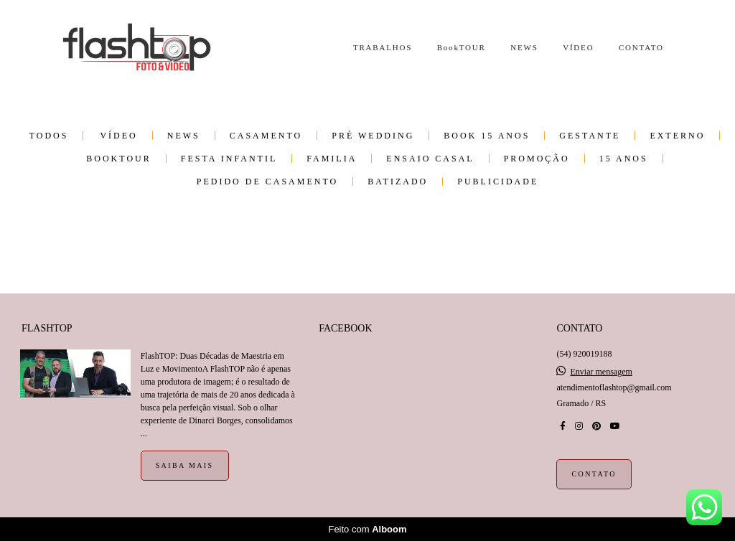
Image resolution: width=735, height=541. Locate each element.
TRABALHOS (382, 47)
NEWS (524, 47)
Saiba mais (185, 465)
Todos (49, 135)
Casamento (266, 135)
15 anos (623, 158)
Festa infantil (229, 158)
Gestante (589, 135)
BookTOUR (461, 47)
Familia (331, 158)
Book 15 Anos (487, 135)
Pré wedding (373, 135)
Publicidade (497, 181)
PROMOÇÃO (537, 158)
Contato (593, 474)
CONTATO (641, 47)
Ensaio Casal (430, 158)
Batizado (398, 181)
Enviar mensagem (601, 371)
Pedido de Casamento (267, 181)
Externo (677, 135)
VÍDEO (578, 47)
